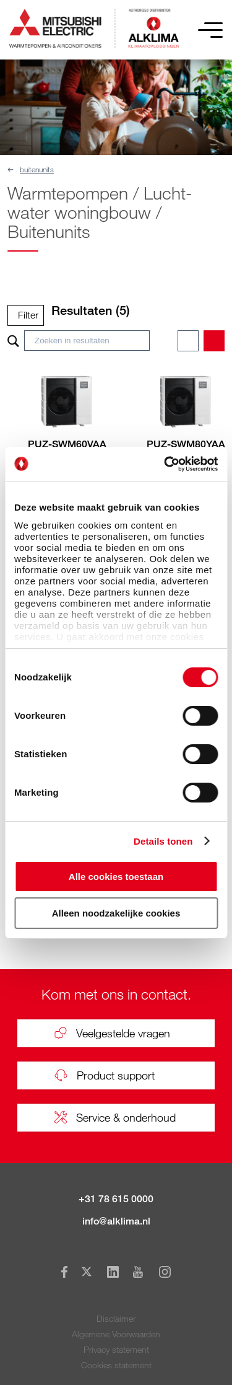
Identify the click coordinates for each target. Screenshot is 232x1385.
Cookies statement (116, 1365)
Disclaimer (116, 1318)
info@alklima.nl (116, 1221)
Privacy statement (116, 1349)
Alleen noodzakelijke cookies (116, 913)
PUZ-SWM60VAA (67, 444)
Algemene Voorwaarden (116, 1334)
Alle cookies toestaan (116, 876)
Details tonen (163, 841)
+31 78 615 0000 (116, 1199)
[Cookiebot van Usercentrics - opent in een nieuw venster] (165, 464)
